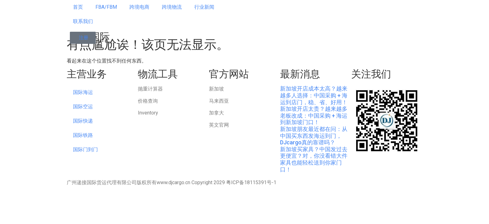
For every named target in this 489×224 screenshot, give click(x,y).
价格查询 (148, 101)
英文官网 (219, 125)
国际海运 (83, 92)
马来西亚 (219, 101)
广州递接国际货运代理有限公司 (102, 182)
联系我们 (83, 21)
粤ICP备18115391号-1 (251, 182)
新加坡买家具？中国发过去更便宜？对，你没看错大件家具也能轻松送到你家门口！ (313, 159)
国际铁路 (83, 135)
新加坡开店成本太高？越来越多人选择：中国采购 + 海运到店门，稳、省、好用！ (313, 95)
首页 (78, 7)
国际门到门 (85, 149)
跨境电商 (139, 7)
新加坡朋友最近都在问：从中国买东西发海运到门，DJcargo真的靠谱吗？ (313, 136)
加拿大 (216, 113)
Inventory (148, 113)
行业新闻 (204, 7)
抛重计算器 (150, 89)
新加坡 (216, 89)
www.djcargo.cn (173, 182)
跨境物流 (172, 7)
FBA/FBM (106, 7)
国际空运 (83, 107)
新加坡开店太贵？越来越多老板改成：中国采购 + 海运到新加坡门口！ (313, 115)
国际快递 (83, 121)
